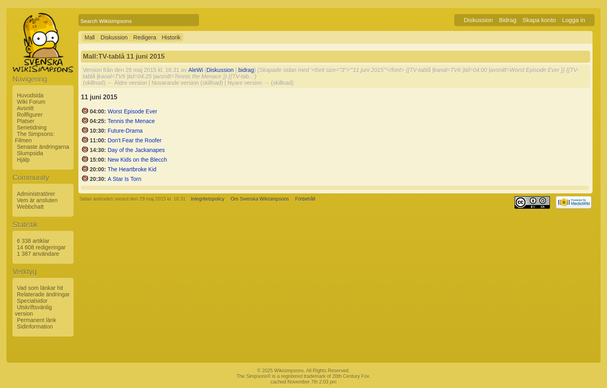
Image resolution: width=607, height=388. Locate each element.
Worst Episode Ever (132, 111)
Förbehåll (305, 199)
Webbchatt (30, 206)
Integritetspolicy (207, 199)
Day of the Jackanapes (136, 150)
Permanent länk (36, 320)
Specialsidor (32, 301)
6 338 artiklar (33, 241)
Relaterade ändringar (43, 294)
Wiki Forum (31, 102)
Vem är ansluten (37, 200)
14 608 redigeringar (41, 247)
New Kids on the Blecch (137, 159)
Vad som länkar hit (40, 288)
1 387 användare (38, 253)
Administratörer (36, 194)
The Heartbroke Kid (132, 169)
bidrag (246, 70)
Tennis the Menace (131, 121)
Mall (89, 37)
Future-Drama (125, 130)
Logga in (573, 19)
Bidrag (507, 19)
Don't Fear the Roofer (135, 140)
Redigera (144, 37)
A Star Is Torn (124, 179)
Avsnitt (25, 108)
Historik (171, 37)
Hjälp (23, 159)
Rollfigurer (30, 114)
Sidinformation (35, 326)
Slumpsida (30, 153)
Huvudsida (30, 95)
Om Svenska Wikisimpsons (259, 199)
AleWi (196, 70)
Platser (26, 121)
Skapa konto (539, 19)
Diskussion (478, 19)
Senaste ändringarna (43, 147)
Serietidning (32, 127)
